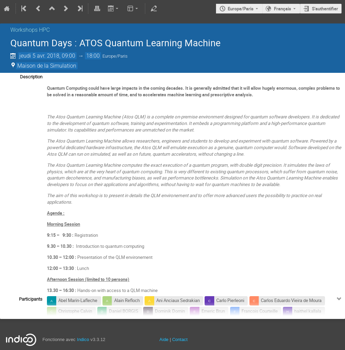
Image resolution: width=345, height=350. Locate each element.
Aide (163, 339)
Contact (180, 339)
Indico (83, 339)
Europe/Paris (241, 9)
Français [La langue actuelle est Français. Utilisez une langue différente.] (282, 9)
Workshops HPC (30, 30)
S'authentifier (325, 9)
